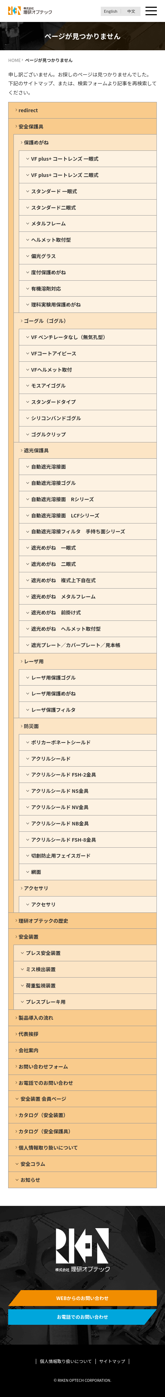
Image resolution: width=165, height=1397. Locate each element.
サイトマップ (112, 1361)
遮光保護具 (36, 450)
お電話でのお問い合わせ (45, 1082)
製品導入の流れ (35, 1017)
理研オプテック (30, 11)
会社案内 (28, 1050)
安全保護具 (30, 126)
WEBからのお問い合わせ (82, 1298)
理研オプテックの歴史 (43, 920)
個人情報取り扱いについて (48, 1147)
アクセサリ (36, 888)
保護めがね (36, 142)
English (110, 11)
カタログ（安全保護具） (45, 1131)
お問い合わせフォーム (43, 1066)
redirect (28, 110)
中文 (131, 11)
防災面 (31, 725)
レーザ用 (34, 661)
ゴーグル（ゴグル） (46, 320)
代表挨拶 (28, 1033)
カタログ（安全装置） (43, 1114)
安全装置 (28, 936)
